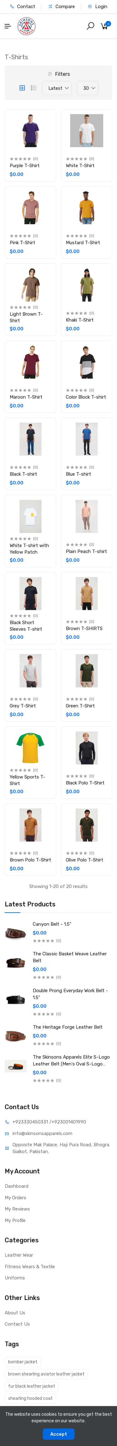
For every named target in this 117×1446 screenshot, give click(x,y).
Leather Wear (19, 1255)
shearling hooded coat (30, 1398)
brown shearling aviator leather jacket (46, 1374)
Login (97, 6)
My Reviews (17, 1209)
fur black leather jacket (31, 1386)
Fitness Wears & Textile (30, 1266)
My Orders (15, 1198)
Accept (58, 1434)
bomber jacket (22, 1362)
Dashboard (16, 1186)
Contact (22, 6)
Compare (61, 6)
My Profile (15, 1220)
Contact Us (17, 1324)
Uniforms (15, 1278)
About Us (15, 1313)
